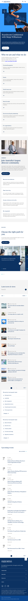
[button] (5, 173)
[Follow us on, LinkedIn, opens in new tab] (2, 586)
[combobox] (13, 289)
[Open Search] (23, 2)
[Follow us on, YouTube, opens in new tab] (8, 586)
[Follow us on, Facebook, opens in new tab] (5, 586)
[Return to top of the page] (26, 559)
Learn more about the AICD (11, 61)
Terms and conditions (7, 597)
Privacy (2, 597)
